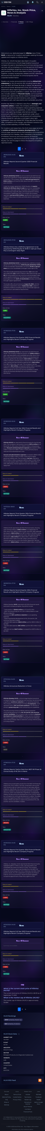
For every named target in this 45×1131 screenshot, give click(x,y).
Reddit (38, 1099)
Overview (4, 22)
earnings (6, 227)
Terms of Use (17, 1094)
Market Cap (8, 1037)
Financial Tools (28, 1111)
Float (6, 1042)
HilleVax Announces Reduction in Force (17, 686)
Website (7, 1058)
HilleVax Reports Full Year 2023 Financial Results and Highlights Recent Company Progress (22, 932)
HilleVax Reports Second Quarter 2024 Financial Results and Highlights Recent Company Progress (21, 591)
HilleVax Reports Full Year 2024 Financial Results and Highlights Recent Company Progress (22, 429)
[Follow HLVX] (42, 10)
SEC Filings (29, 22)
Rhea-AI (6, 1102)
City (5, 1068)
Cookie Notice (17, 1097)
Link (5, 1060)
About (6, 1094)
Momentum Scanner (27, 1103)
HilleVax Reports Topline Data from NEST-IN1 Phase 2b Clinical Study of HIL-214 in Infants (22, 770)
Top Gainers (27, 1097)
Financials (13, 22)
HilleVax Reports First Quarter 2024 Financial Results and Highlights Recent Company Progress (22, 850)
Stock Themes (28, 1106)
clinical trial (7, 829)
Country (7, 1063)
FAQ (6, 1099)
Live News (28, 1109)
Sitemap (6, 1105)
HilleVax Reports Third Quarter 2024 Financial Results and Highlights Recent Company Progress (22, 514)
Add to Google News (38, 1103)
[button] (28, 2)
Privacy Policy (17, 1099)
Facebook (38, 1097)
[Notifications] (33, 2)
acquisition (7, 317)
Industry (7, 1047)
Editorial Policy (6, 1097)
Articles (28, 1094)
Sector (6, 1052)
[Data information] (19, 1034)
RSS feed (38, 1094)
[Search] (37, 2)
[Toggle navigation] (42, 2)
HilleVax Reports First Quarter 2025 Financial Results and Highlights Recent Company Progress (22, 338)
